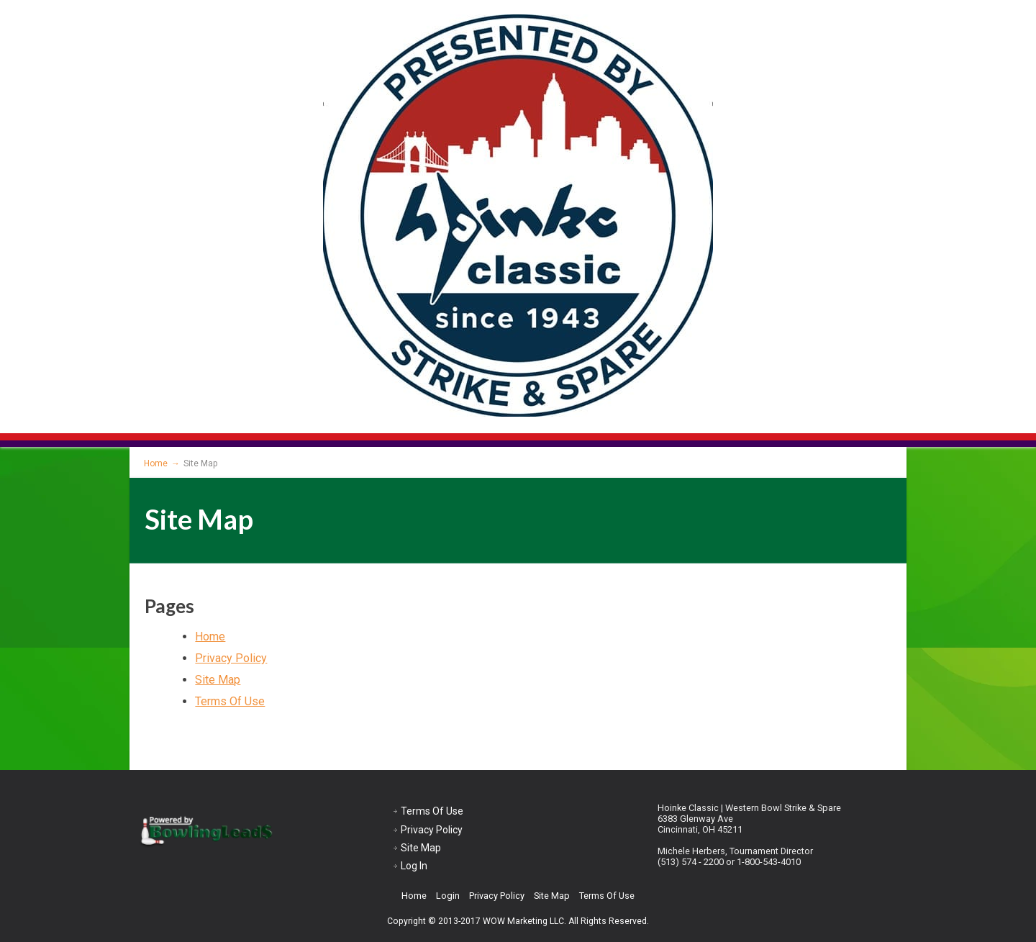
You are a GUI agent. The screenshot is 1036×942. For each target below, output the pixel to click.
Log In (414, 865)
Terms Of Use (230, 701)
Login (448, 895)
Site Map (217, 680)
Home (210, 636)
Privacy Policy (231, 658)
